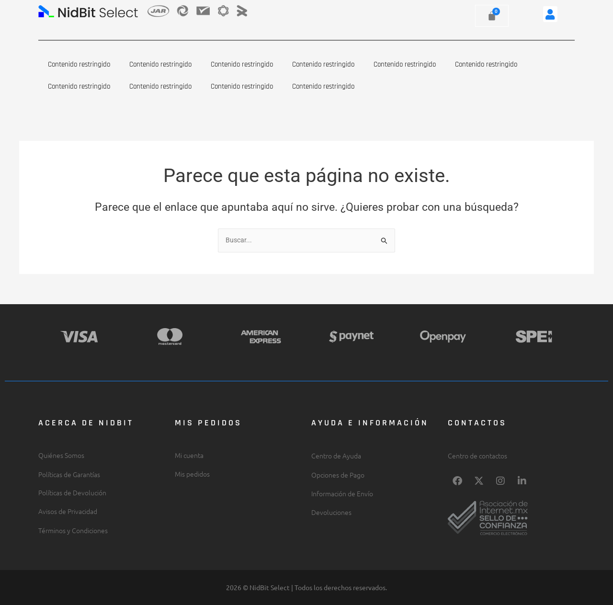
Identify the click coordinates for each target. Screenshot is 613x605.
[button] (550, 14)
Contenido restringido (79, 64)
